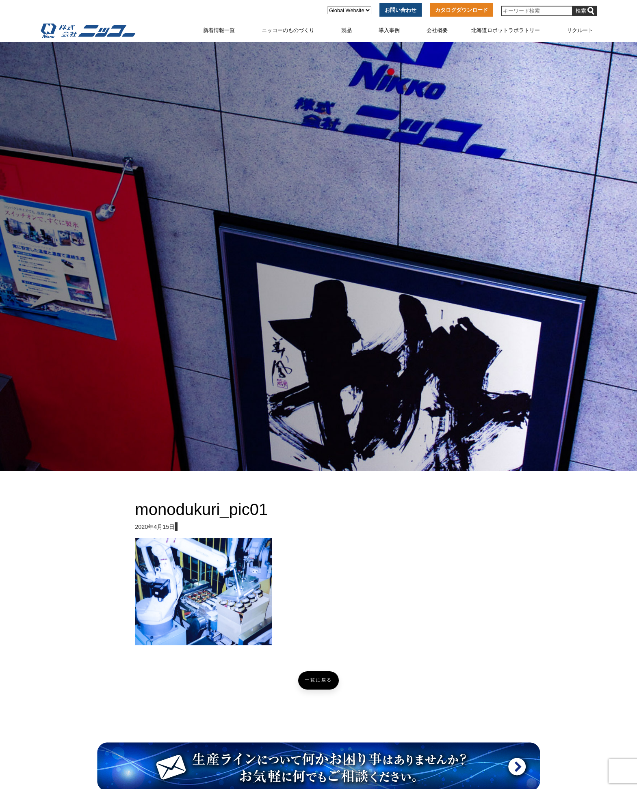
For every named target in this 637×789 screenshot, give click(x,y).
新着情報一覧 (219, 30)
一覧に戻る (318, 680)
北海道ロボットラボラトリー (505, 30)
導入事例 (389, 30)
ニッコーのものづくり (288, 30)
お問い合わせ (400, 10)
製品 (346, 30)
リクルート (580, 30)
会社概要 (437, 30)
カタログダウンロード (461, 10)
